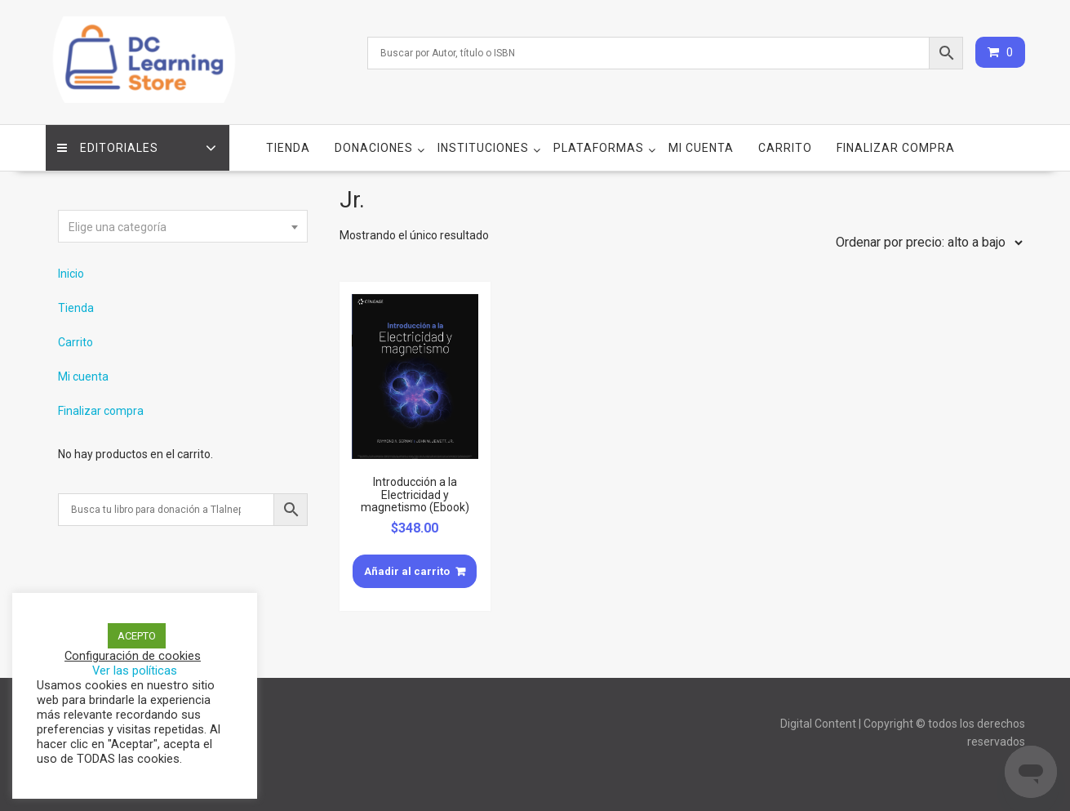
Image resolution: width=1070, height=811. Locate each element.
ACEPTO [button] (137, 636)
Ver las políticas (134, 670)
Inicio (71, 273)
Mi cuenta (701, 147)
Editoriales (108, 147)
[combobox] (183, 226)
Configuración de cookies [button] (132, 655)
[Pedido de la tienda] (925, 242)
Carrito (785, 147)
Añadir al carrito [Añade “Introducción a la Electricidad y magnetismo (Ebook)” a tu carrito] (407, 571)
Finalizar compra (896, 147)
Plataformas (598, 147)
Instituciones (483, 147)
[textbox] (183, 227)
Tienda (288, 147)
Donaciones (374, 147)
